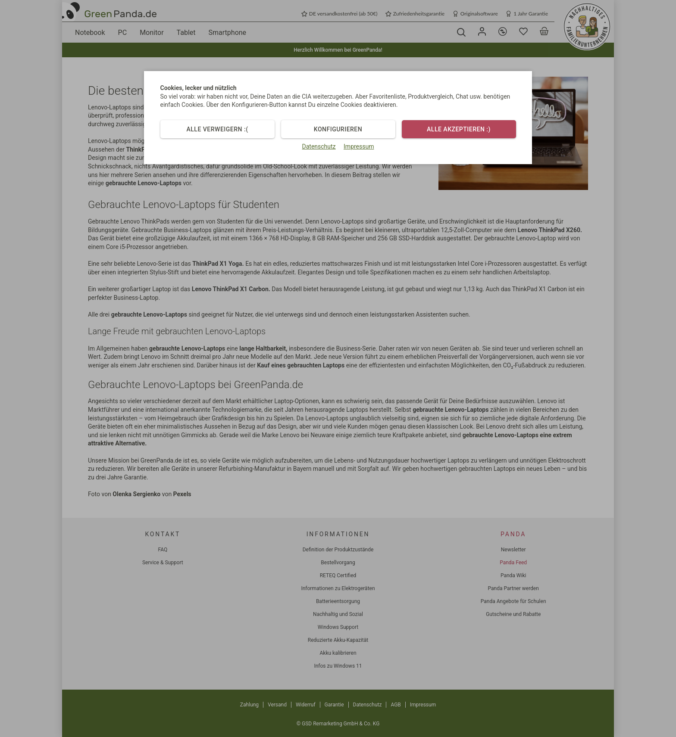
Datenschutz (319, 146)
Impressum (359, 146)
